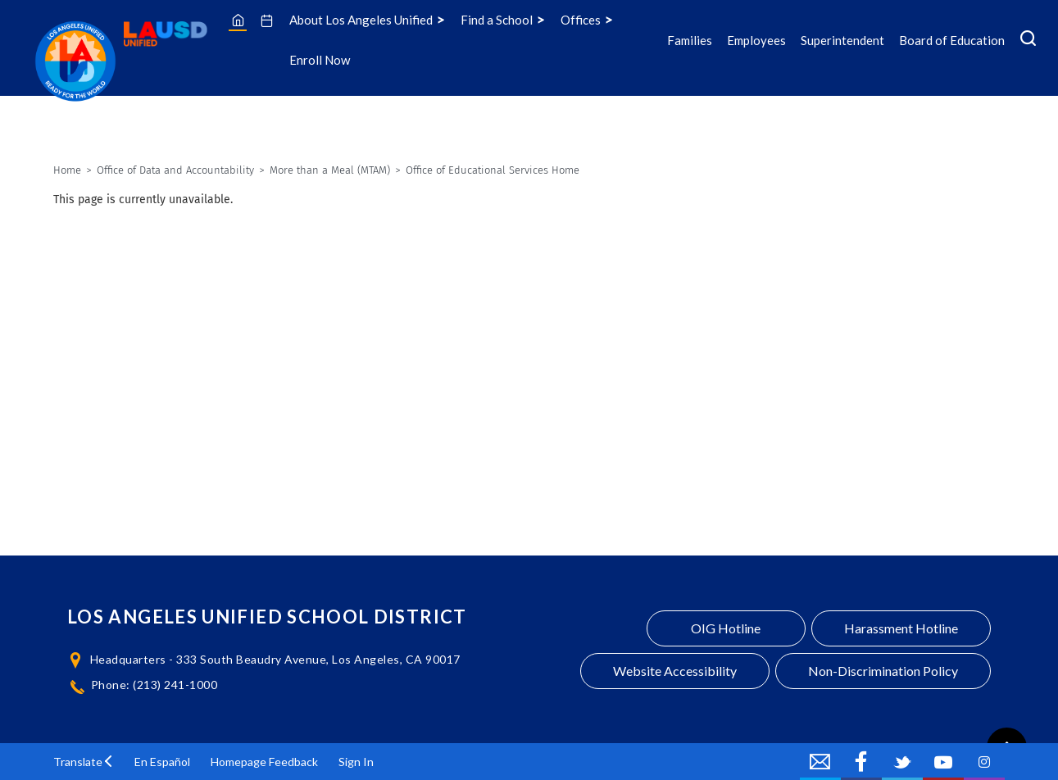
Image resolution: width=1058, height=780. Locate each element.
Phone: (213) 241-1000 (154, 685)
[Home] (238, 19)
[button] (83, 762)
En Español (162, 762)
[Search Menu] (1028, 40)
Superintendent (842, 40)
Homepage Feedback (264, 762)
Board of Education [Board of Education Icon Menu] (952, 40)
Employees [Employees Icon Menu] (756, 40)
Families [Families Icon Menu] (689, 40)
